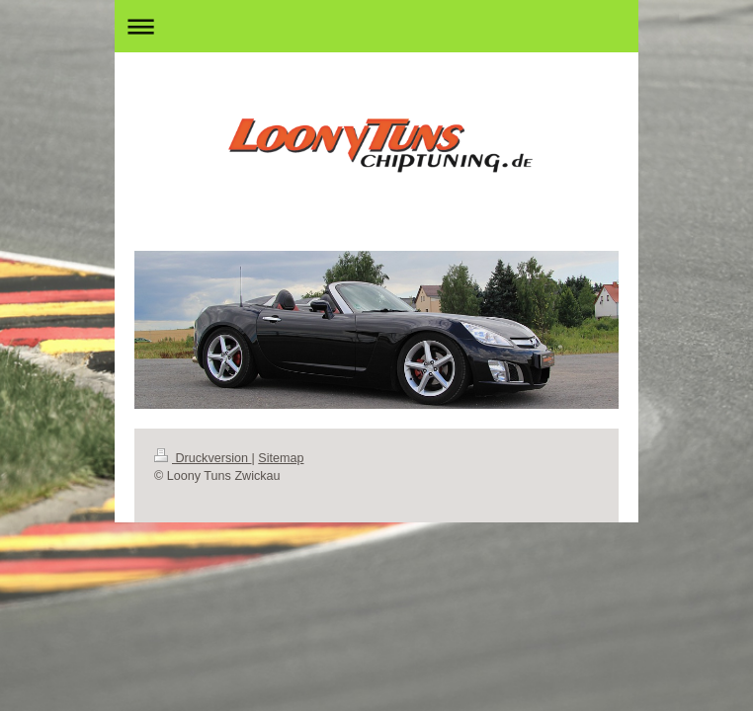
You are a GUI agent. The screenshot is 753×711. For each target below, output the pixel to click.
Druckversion (202, 458)
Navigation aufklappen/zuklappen (376, 26)
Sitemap (280, 458)
